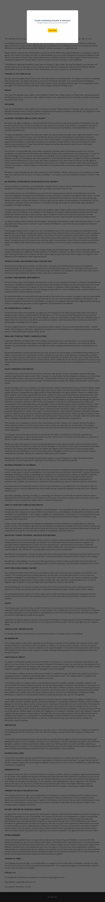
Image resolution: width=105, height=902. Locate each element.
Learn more (52, 30)
